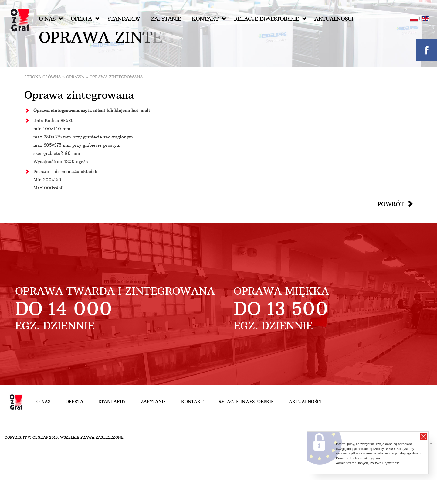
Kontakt (209, 18)
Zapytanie (166, 18)
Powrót (391, 204)
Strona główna (42, 77)
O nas (51, 18)
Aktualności (333, 18)
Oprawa (75, 77)
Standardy (123, 18)
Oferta (85, 18)
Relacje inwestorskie (270, 18)
